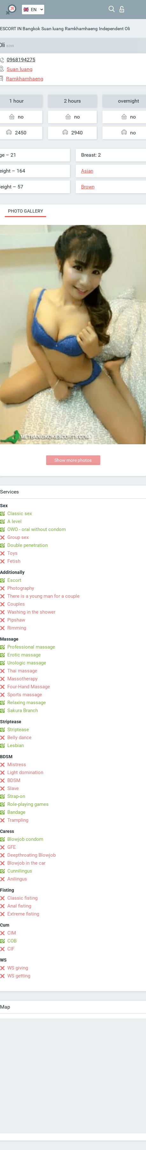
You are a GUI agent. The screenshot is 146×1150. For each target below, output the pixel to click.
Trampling (17, 820)
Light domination (25, 772)
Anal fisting (19, 906)
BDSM (13, 780)
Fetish (13, 561)
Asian (87, 171)
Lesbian (15, 745)
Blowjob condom (25, 839)
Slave (13, 788)
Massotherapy (22, 679)
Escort (14, 580)
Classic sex (19, 513)
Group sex (18, 537)
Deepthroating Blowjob (31, 855)
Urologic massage (26, 663)
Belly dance (19, 737)
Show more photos (73, 460)
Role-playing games (28, 804)
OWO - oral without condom (36, 529)
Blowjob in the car (26, 863)
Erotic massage (24, 655)
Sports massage (24, 694)
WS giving (17, 968)
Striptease (18, 729)
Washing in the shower (31, 612)
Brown (87, 187)
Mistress (16, 764)
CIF (10, 949)
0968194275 (21, 60)
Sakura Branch (22, 710)
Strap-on (16, 796)
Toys (12, 553)
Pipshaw (16, 620)
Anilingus (17, 879)
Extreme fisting (23, 914)
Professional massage (31, 647)
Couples (16, 604)
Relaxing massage (26, 702)
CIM (11, 933)
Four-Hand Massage (28, 687)
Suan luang (52, 28)
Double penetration (27, 545)
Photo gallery (25, 211)
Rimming (16, 628)
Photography (20, 588)
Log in (122, 9)
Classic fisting (22, 898)
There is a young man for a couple (43, 596)
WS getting (18, 976)
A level (14, 521)
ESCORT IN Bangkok (20, 28)
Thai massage (22, 671)
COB (12, 941)
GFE (11, 847)
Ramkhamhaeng (81, 28)
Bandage (16, 812)
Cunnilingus (19, 871)
